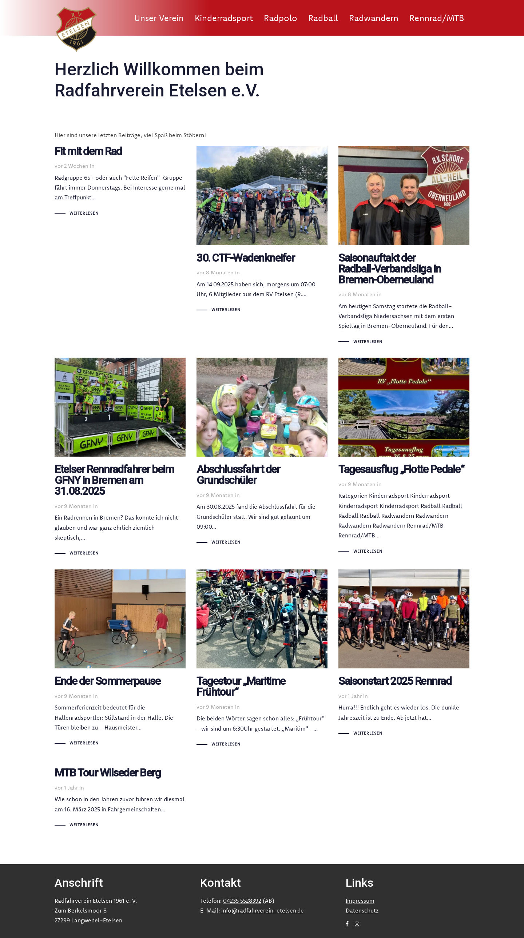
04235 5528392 (242, 900)
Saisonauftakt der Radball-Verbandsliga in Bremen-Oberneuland (403, 246)
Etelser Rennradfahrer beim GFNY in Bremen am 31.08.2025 (120, 458)
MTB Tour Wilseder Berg (120, 795)
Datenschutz (362, 910)
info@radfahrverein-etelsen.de (262, 910)
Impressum (360, 900)
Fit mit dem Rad (120, 182)
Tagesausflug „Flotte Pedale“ (403, 457)
